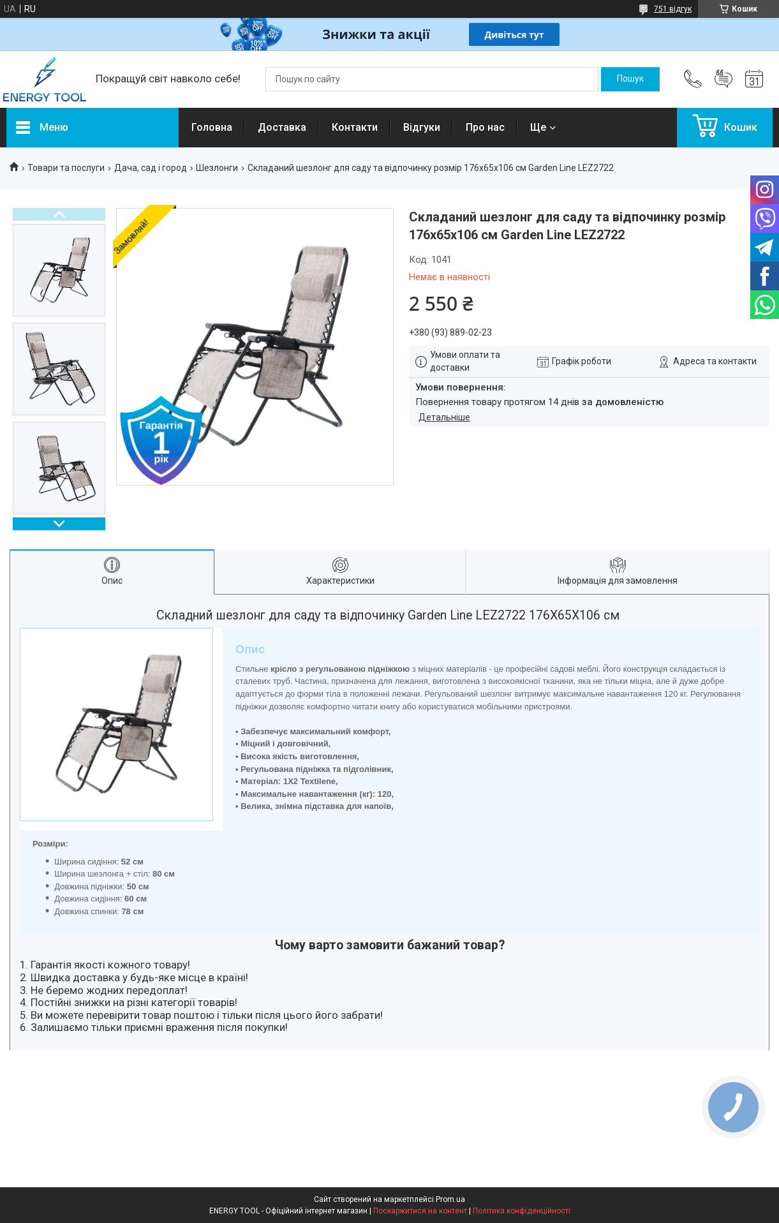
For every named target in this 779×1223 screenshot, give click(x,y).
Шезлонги (217, 168)
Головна (211, 127)
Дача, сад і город (150, 168)
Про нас (485, 127)
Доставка (282, 127)
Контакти (355, 127)
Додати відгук (723, 79)
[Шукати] (630, 79)
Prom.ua (450, 1199)
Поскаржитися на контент (420, 1210)
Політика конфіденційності (521, 1210)
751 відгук (673, 8)
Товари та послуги (66, 168)
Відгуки (421, 127)
